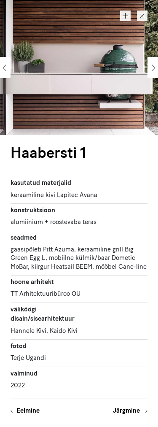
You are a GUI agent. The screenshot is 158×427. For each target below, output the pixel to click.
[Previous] (5, 67)
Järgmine (127, 411)
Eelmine (28, 411)
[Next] (152, 67)
